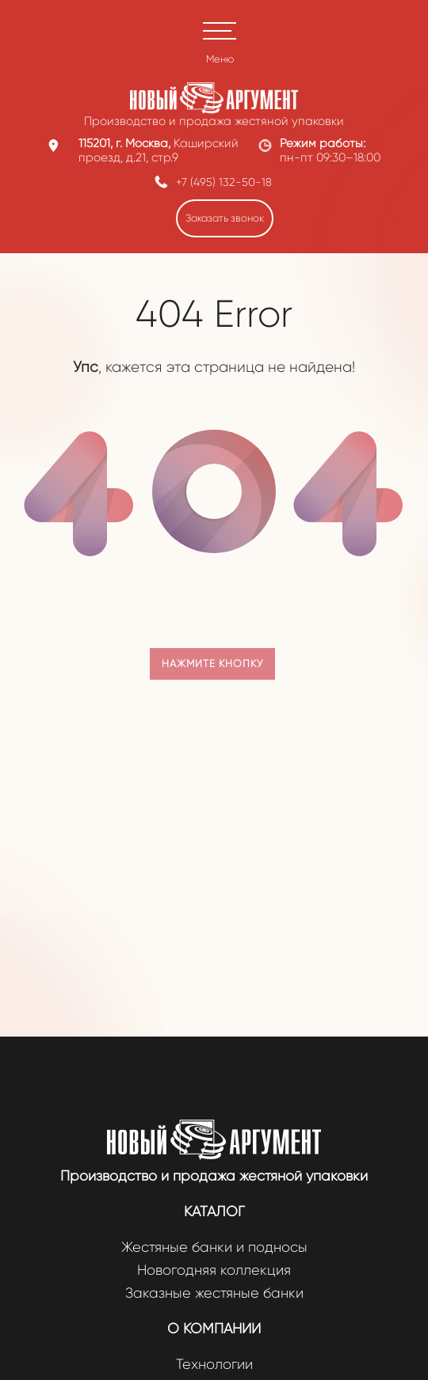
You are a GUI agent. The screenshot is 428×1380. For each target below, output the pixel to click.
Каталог (214, 1211)
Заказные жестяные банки (214, 1293)
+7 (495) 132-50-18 (224, 182)
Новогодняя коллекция (214, 1270)
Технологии (214, 1364)
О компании (214, 1328)
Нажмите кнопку (212, 663)
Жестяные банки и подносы (214, 1247)
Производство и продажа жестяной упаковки (214, 1176)
